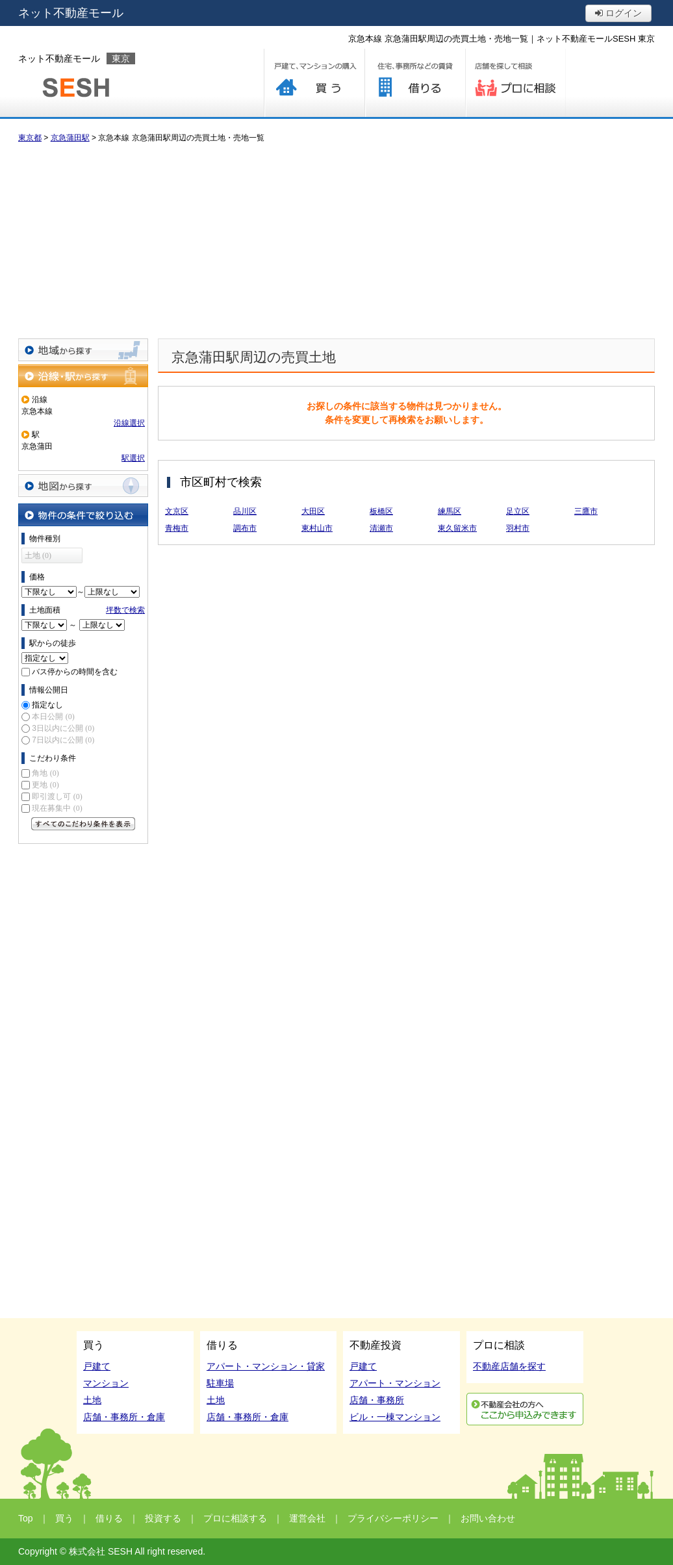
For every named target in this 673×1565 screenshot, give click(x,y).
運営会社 (307, 1518)
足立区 (517, 511)
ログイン (618, 13)
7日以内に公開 (63, 739)
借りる (414, 83)
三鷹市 (586, 511)
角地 (45, 773)
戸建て (96, 1366)
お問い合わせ (488, 1518)
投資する (163, 1518)
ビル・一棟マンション (394, 1417)
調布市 (245, 528)
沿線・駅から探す (83, 375)
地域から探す (83, 349)
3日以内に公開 (63, 728)
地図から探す (83, 485)
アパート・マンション (394, 1383)
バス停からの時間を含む (75, 671)
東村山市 (317, 528)
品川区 (245, 511)
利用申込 (524, 1409)
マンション (106, 1383)
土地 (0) (38, 555)
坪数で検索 (125, 610)
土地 (92, 1400)
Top (25, 1518)
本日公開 (53, 716)
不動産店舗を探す (509, 1366)
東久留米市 (457, 528)
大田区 (313, 511)
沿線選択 (129, 422)
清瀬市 (381, 528)
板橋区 (381, 511)
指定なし (47, 704)
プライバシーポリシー (393, 1518)
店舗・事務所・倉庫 (124, 1417)
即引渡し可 (57, 796)
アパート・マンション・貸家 (266, 1366)
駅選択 (133, 458)
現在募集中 (57, 808)
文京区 (176, 511)
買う (314, 83)
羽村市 (517, 528)
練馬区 (449, 511)
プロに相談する (515, 83)
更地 (45, 784)
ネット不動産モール (70, 12)
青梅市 (176, 528)
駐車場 (220, 1383)
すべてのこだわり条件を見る (83, 823)
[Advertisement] (336, 241)
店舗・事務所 (376, 1400)
